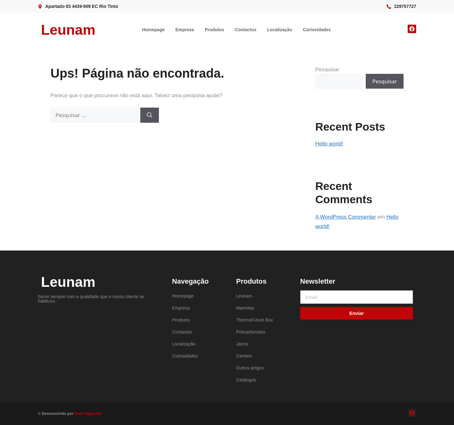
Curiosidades (317, 29)
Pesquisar (327, 70)
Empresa (184, 29)
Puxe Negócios (88, 413)
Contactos (245, 29)
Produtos (214, 29)
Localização (279, 29)
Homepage (153, 29)
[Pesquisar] (149, 115)
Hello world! (329, 144)
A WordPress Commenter (345, 217)
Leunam (68, 30)
